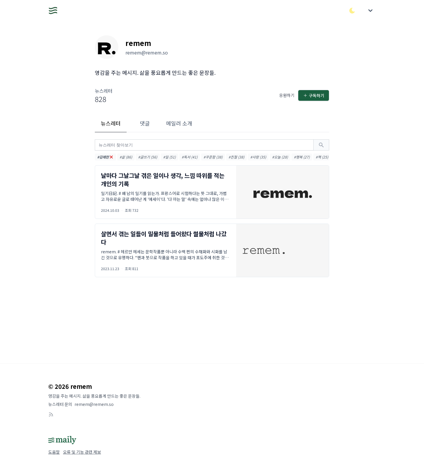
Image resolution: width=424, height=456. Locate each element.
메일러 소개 (179, 123)
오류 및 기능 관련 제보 (82, 452)
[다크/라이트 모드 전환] (352, 10)
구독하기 (313, 95)
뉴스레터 (111, 123)
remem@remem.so (94, 404)
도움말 (54, 452)
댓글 (145, 123)
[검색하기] (321, 145)
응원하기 (286, 95)
